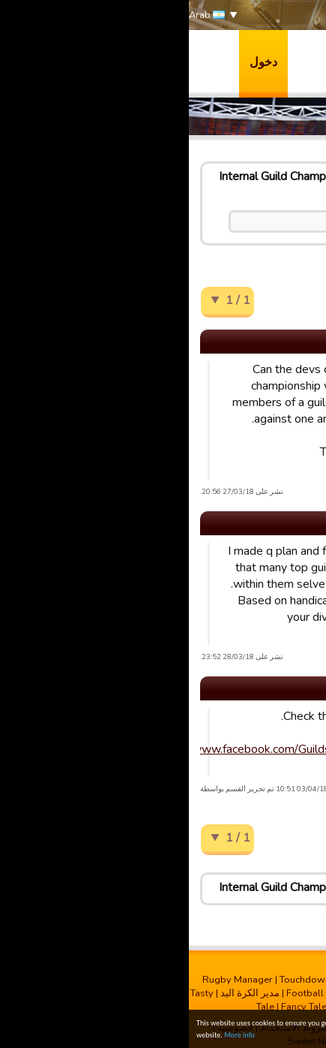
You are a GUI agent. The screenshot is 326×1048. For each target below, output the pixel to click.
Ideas (200, 176)
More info (50, 1035)
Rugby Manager (48, 979)
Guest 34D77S (288, 416)
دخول (74, 62)
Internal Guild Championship (101, 176)
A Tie (296, 756)
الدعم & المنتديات (272, 91)
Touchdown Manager (137, 979)
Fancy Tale (115, 1006)
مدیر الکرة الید (61, 993)
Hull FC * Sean (287, 598)
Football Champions (142, 993)
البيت (290, 176)
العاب (302, 61)
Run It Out (166, 1006)
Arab (18, 15)
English (246, 176)
